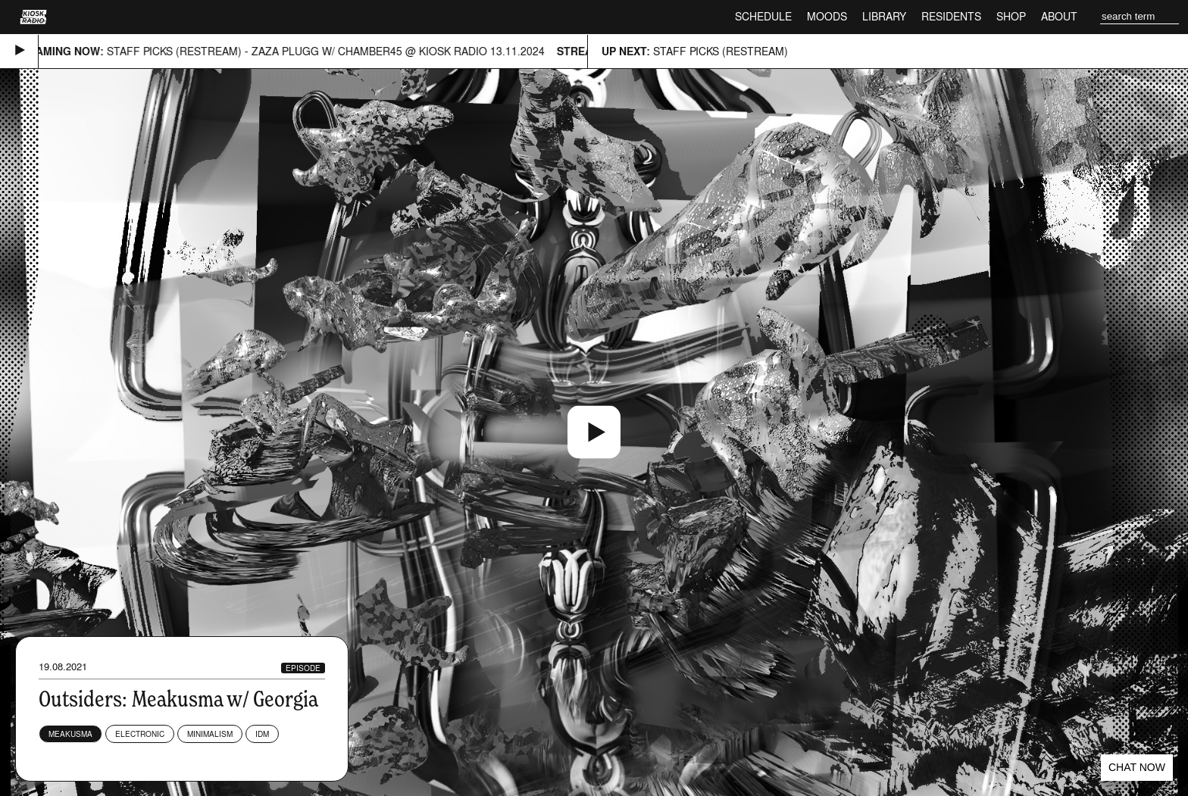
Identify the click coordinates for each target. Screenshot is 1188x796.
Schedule (763, 16)
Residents (951, 16)
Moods (827, 16)
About (1059, 16)
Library (884, 16)
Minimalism (210, 734)
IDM (262, 734)
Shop (1011, 16)
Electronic (139, 734)
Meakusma (70, 734)
